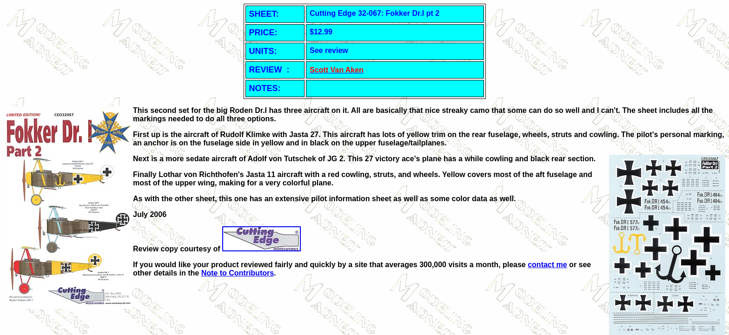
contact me (547, 265)
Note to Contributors (237, 273)
